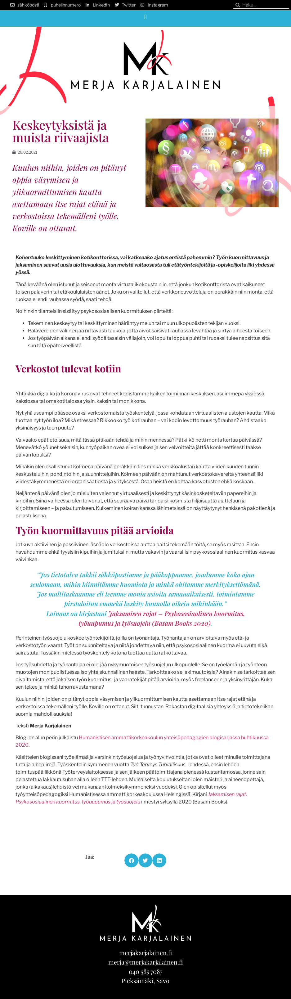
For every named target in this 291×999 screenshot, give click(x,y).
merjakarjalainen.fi (145, 952)
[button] (145, 17)
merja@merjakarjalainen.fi (145, 962)
